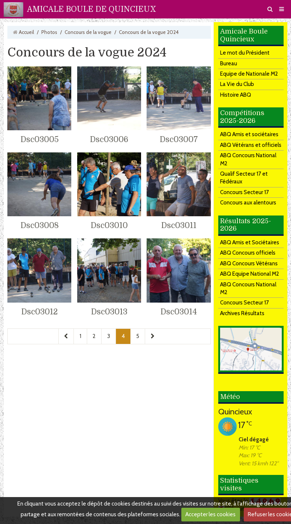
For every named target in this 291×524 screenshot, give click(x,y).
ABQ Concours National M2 (248, 159)
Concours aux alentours (248, 202)
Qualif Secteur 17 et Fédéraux (244, 177)
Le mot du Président (245, 52)
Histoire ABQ (235, 95)
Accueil (26, 32)
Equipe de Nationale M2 (249, 73)
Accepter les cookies (210, 514)
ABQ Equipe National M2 (249, 273)
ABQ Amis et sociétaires (249, 134)
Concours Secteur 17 (244, 192)
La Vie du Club (237, 84)
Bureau (228, 63)
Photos (49, 32)
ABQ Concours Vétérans (249, 263)
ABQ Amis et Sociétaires (249, 242)
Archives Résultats (242, 313)
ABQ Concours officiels (247, 252)
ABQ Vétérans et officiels (250, 145)
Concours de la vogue (88, 32)
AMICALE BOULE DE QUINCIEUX (91, 9)
